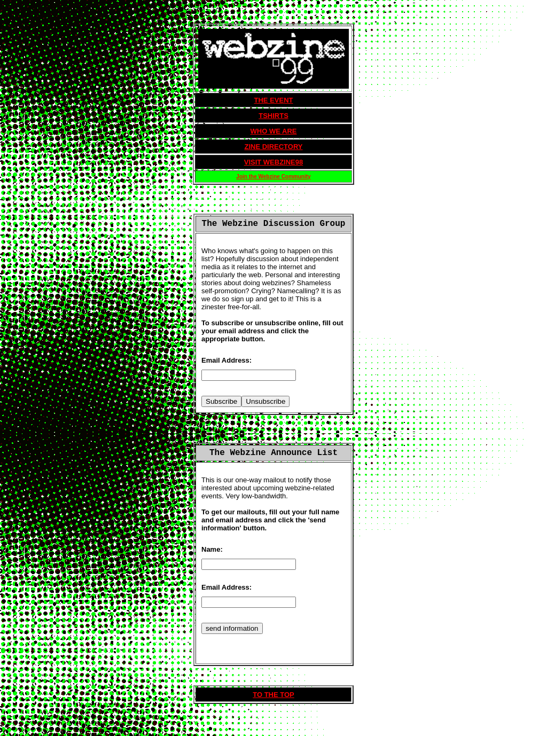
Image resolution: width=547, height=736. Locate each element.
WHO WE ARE (274, 131)
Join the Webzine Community (273, 176)
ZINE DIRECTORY (273, 147)
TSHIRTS (273, 116)
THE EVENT (273, 100)
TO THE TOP (273, 695)
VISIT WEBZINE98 (273, 162)
